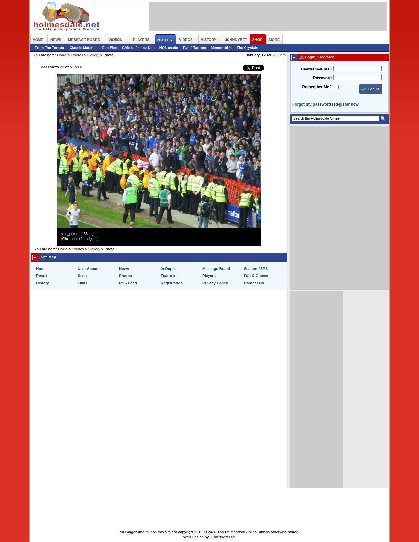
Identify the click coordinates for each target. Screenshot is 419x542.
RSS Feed (128, 283)
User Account (90, 269)
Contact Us (254, 283)
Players (209, 276)
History (42, 283)
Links (82, 283)
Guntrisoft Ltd (222, 537)
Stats (82, 276)
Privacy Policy (215, 283)
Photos (77, 55)
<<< (44, 67)
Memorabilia (221, 48)
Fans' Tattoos (194, 48)
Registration (172, 283)
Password (322, 78)
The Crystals (247, 48)
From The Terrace (50, 48)
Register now (346, 104)
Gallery (93, 55)
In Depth (168, 269)
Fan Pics (109, 48)
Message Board (216, 269)
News (124, 269)
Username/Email (316, 69)
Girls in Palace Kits (138, 48)
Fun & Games (256, 276)
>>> (78, 67)
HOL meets (168, 48)
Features (168, 276)
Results (43, 276)
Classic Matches (84, 48)
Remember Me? (317, 87)
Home (62, 55)
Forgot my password (311, 104)
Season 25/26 (256, 269)
